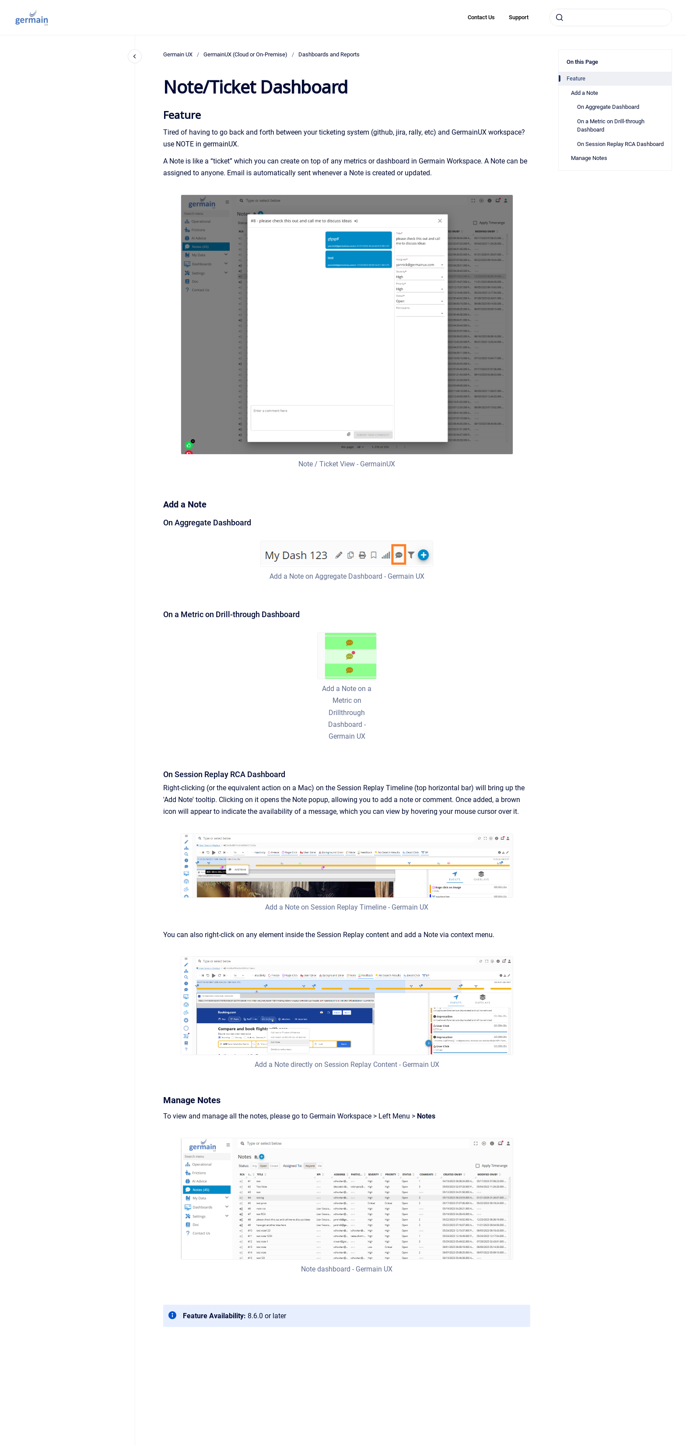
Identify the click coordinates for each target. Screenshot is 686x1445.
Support (518, 17)
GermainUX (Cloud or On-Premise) (245, 54)
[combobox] (611, 17)
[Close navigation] (135, 56)
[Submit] (560, 17)
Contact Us (481, 17)
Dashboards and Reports (329, 54)
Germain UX (177, 54)
